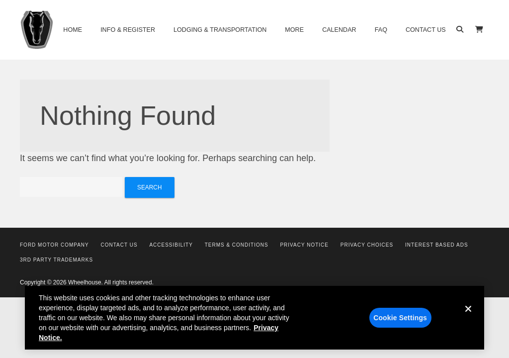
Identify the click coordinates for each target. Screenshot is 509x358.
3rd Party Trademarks (56, 260)
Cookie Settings (400, 321)
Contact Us (426, 29)
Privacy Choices (366, 245)
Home (72, 29)
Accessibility (170, 245)
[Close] (468, 320)
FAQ (381, 29)
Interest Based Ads (436, 245)
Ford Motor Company (54, 245)
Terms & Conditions (236, 245)
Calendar (339, 29)
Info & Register (127, 29)
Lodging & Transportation (219, 29)
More (294, 29)
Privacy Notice (304, 245)
